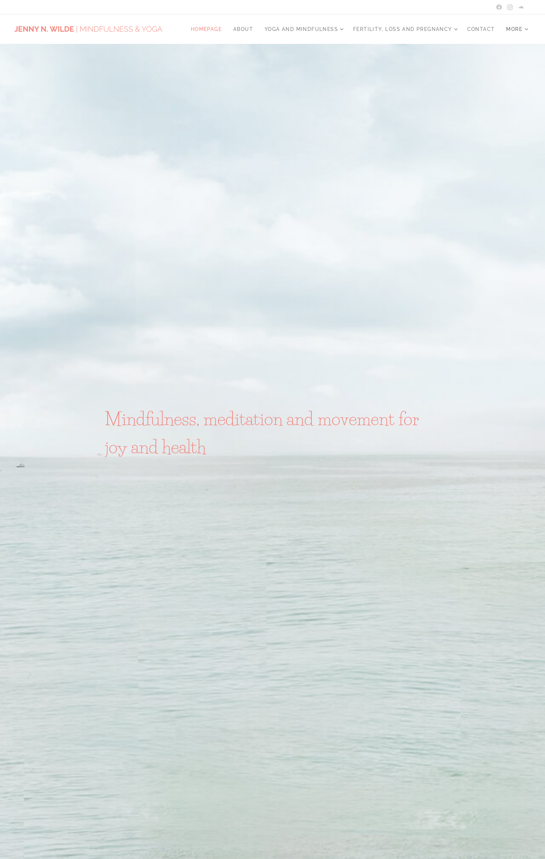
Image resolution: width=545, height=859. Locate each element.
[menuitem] (208, 29)
